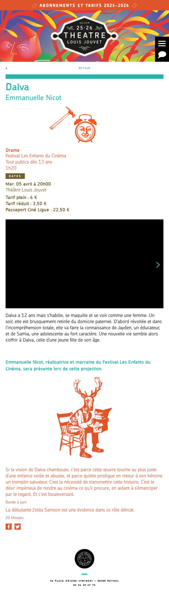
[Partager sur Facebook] (9, 527)
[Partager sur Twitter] (18, 527)
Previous (11, 264)
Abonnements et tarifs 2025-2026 (84, 6)
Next (158, 264)
